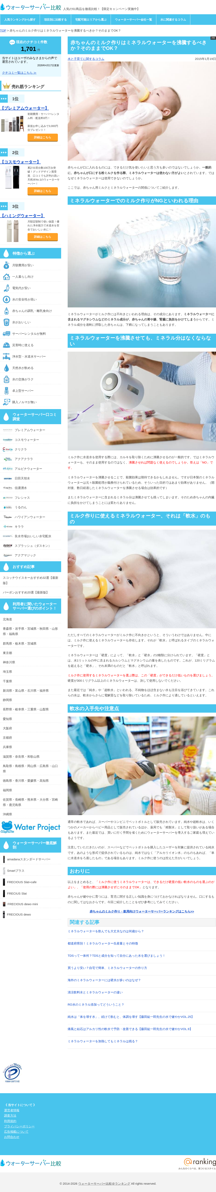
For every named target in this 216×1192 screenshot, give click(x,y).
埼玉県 (7, 671)
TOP (3, 30)
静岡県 (7, 700)
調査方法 (10, 1115)
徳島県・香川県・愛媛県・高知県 (26, 780)
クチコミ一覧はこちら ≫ (19, 72)
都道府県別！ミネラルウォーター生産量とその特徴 (103, 943)
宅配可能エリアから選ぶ (91, 19)
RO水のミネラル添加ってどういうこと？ (96, 1004)
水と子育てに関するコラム (86, 59)
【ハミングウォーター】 (22, 216)
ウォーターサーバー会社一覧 (133, 19)
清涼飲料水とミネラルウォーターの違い (95, 992)
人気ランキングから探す (20, 19)
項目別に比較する (55, 19)
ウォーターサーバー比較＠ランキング (104, 1183)
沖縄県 (7, 814)
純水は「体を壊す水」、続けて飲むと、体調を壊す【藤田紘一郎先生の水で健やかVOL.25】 (131, 1016)
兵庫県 (7, 747)
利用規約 (10, 1121)
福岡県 (7, 790)
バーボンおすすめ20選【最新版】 (26, 592)
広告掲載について (16, 1131)
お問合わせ (11, 1137)
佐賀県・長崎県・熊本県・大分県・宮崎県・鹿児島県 (30, 802)
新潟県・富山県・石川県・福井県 (26, 690)
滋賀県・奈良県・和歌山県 (21, 756)
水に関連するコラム (173, 19)
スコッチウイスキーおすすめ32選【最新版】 (30, 580)
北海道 (7, 619)
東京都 (7, 653)
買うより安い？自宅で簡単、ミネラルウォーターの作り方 (107, 968)
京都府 (7, 737)
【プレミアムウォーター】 (24, 108)
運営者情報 (11, 1110)
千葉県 (7, 681)
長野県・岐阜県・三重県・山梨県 (26, 709)
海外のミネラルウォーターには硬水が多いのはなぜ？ (104, 980)
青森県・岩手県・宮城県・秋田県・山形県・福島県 (30, 631)
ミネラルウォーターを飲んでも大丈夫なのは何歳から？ (106, 931)
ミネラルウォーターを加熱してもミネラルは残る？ (103, 1041)
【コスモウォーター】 (20, 162)
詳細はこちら (42, 137)
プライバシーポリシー (19, 1126)
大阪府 (7, 728)
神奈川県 (9, 662)
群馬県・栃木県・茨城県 (19, 643)
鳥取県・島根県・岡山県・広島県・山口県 (30, 768)
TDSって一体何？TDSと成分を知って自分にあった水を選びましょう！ (116, 955)
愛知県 (7, 719)
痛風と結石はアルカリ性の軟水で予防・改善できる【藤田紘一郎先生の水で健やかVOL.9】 (130, 1029)
